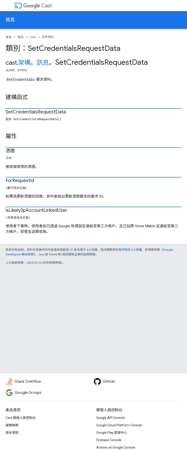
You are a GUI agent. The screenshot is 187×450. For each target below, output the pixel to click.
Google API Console (110, 418)
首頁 (10, 20)
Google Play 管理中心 (111, 432)
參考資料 (48, 37)
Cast (37, 6)
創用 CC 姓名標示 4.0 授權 (80, 249)
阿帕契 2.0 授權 (131, 249)
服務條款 (12, 425)
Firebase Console (108, 440)
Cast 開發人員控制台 (21, 418)
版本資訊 (12, 432)
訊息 (43, 63)
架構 (24, 63)
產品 (21, 37)
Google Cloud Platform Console (119, 425)
